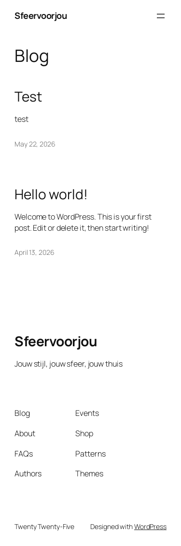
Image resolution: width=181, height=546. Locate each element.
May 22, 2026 (35, 143)
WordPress (150, 526)
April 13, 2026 (34, 252)
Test (28, 96)
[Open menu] (161, 16)
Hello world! (51, 194)
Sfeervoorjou (40, 15)
